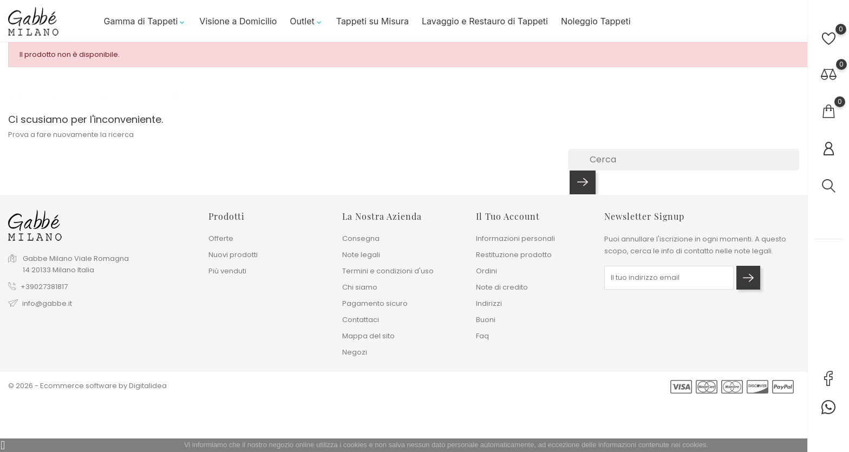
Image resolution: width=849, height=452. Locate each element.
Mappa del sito (368, 336)
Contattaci (360, 320)
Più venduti (227, 271)
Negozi (354, 352)
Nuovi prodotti (233, 255)
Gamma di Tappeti (145, 21)
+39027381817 (44, 286)
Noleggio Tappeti (596, 21)
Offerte (220, 238)
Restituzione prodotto (514, 255)
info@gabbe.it (47, 303)
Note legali (361, 255)
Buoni (485, 320)
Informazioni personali (515, 238)
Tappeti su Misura (372, 21)
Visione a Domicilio (238, 21)
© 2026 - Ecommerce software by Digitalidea (87, 386)
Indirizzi (489, 303)
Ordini (486, 271)
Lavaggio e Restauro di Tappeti (485, 21)
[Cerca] (683, 160)
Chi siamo (359, 287)
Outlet (306, 21)
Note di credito (502, 287)
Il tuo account (508, 216)
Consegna (361, 238)
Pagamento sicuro (375, 303)
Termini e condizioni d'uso (388, 271)
